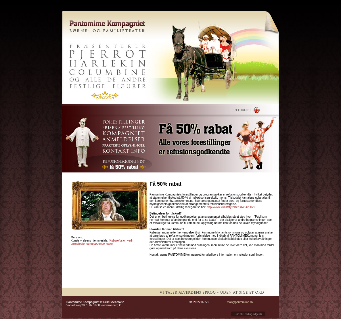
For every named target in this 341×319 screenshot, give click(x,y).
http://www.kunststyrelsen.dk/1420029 (231, 207)
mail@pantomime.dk (240, 302)
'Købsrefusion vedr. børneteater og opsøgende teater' (102, 242)
